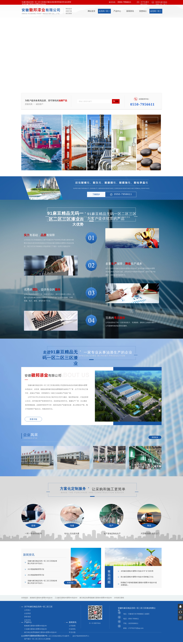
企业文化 (27, 620)
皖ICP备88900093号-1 (81, 636)
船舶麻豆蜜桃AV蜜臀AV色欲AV (41, 598)
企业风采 (27, 613)
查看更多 (155, 437)
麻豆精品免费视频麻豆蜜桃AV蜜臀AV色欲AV (96, 598)
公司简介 (27, 610)
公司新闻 (72, 626)
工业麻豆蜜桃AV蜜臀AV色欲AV (66, 598)
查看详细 (33, 419)
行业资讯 (72, 629)
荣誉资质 (27, 617)
